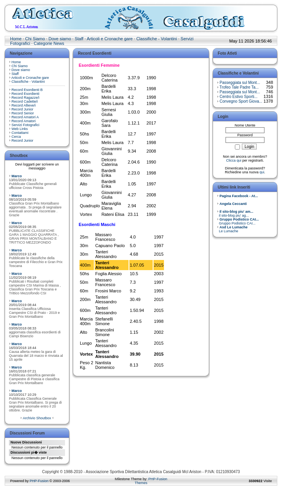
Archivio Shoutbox (37, 418)
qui (261, 172)
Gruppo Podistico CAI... (238, 221)
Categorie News (49, 43)
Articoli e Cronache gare (110, 38)
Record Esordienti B (27, 90)
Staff (79, 38)
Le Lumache (232, 229)
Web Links (20, 129)
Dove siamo (59, 38)
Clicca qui (233, 160)
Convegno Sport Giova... (241, 101)
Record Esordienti (26, 94)
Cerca (16, 137)
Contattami (20, 133)
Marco (17, 176)
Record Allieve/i (24, 105)
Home (15, 38)
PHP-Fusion (39, 481)
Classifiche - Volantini (156, 38)
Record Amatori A (25, 117)
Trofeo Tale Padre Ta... (239, 87)
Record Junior (22, 109)
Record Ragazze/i (26, 98)
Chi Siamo (35, 38)
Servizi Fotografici (26, 125)
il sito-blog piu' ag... (235, 213)
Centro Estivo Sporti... (238, 96)
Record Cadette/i (25, 101)
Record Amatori (24, 121)
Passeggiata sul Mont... (240, 82)
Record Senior (23, 113)
